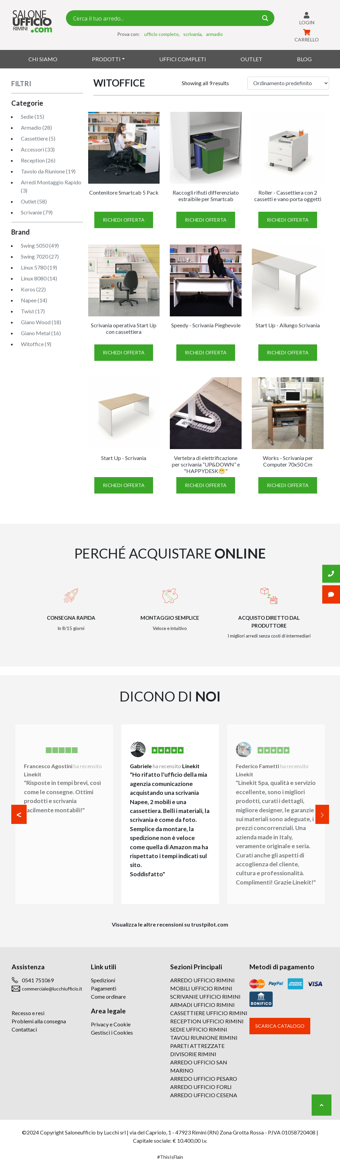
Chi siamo (42, 59)
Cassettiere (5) (38, 138)
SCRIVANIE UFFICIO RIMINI (205, 996)
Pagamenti (103, 988)
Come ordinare (108, 996)
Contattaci (24, 1029)
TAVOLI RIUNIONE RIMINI (203, 1037)
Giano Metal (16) (41, 333)
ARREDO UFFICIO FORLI (201, 1087)
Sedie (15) (32, 116)
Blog (304, 59)
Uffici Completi (182, 59)
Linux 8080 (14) (39, 278)
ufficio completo (161, 34)
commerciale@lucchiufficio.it (52, 989)
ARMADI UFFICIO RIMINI (202, 1004)
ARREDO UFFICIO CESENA (203, 1095)
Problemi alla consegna (39, 1021)
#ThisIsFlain (170, 1157)
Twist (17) (33, 311)
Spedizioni (103, 980)
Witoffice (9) (36, 344)
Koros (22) (33, 289)
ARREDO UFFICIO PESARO (203, 1078)
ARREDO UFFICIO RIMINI (202, 980)
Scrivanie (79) (37, 212)
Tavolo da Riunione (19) (48, 171)
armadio (214, 34)
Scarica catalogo (279, 1026)
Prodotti (106, 59)
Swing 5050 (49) (40, 245)
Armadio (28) (36, 127)
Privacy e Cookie (111, 1024)
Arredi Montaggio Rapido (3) (51, 186)
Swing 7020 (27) (40, 256)
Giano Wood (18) (41, 322)
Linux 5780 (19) (39, 267)
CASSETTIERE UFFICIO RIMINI (208, 1013)
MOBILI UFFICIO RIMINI (201, 988)
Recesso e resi (28, 1013)
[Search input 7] (164, 18)
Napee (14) (34, 300)
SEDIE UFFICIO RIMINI (198, 1029)
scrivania (192, 34)
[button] (19, 814)
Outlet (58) (34, 201)
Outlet (251, 59)
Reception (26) (38, 160)
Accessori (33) (38, 149)
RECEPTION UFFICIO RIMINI (207, 1021)
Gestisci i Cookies (112, 1032)
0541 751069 (38, 980)
